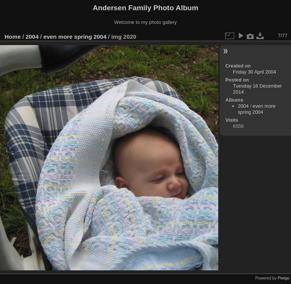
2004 (32, 36)
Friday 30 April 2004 (254, 72)
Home (13, 36)
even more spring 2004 (74, 36)
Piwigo (283, 278)
